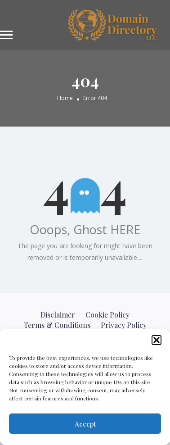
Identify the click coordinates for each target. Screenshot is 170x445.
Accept (85, 423)
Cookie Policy (107, 314)
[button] (156, 340)
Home (65, 98)
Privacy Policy (124, 325)
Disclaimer (57, 314)
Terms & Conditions (57, 325)
